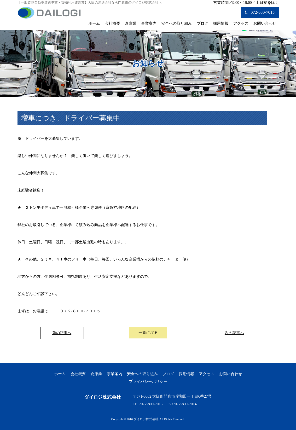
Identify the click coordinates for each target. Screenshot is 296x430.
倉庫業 (130, 23)
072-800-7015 (263, 12)
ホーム (94, 23)
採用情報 (220, 23)
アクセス (241, 23)
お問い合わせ (264, 23)
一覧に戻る (148, 333)
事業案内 (149, 23)
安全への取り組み (176, 23)
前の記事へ (61, 333)
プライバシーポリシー (148, 381)
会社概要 (112, 23)
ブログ (202, 23)
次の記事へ (234, 333)
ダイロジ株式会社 (102, 397)
